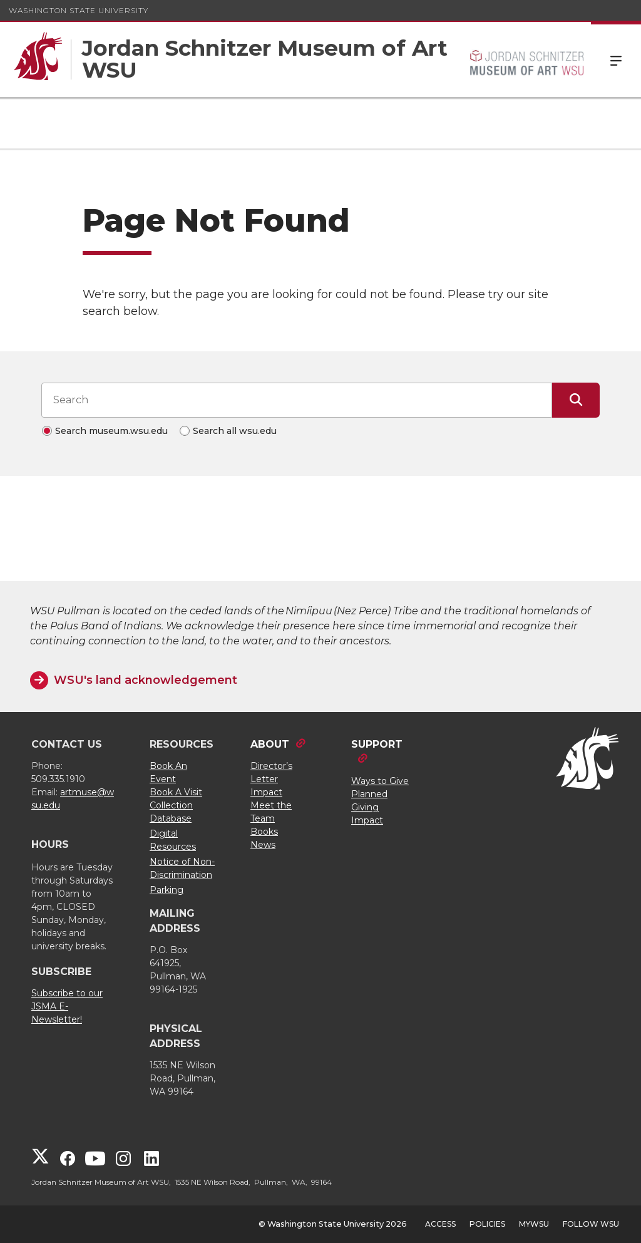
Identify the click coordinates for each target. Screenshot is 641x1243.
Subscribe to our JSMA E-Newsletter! (67, 1006)
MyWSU (534, 1224)
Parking (166, 889)
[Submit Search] (576, 400)
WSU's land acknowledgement (145, 680)
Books (264, 831)
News (262, 844)
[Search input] (296, 400)
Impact (266, 792)
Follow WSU (591, 1224)
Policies (487, 1224)
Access (440, 1224)
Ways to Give (380, 781)
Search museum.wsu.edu (111, 430)
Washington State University (78, 10)
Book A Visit (176, 792)
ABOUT (269, 744)
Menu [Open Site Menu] (616, 59)
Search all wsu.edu (235, 430)
